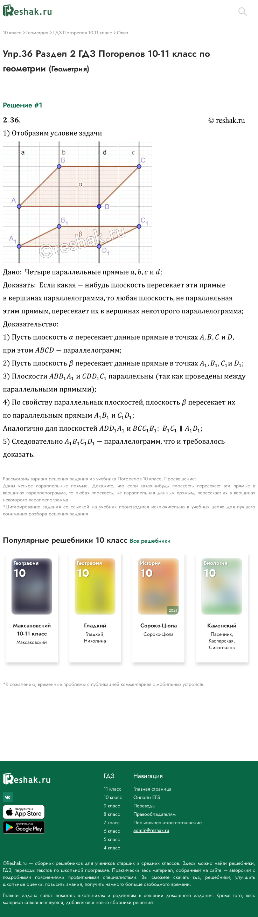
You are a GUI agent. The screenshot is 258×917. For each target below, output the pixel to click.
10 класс (113, 797)
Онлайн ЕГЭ (147, 797)
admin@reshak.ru (151, 830)
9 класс (112, 805)
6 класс (112, 830)
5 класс (112, 839)
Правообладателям (154, 814)
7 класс (112, 822)
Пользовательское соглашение (167, 822)
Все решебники (150, 540)
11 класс (112, 788)
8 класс (112, 814)
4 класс (112, 847)
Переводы (144, 805)
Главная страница (152, 788)
